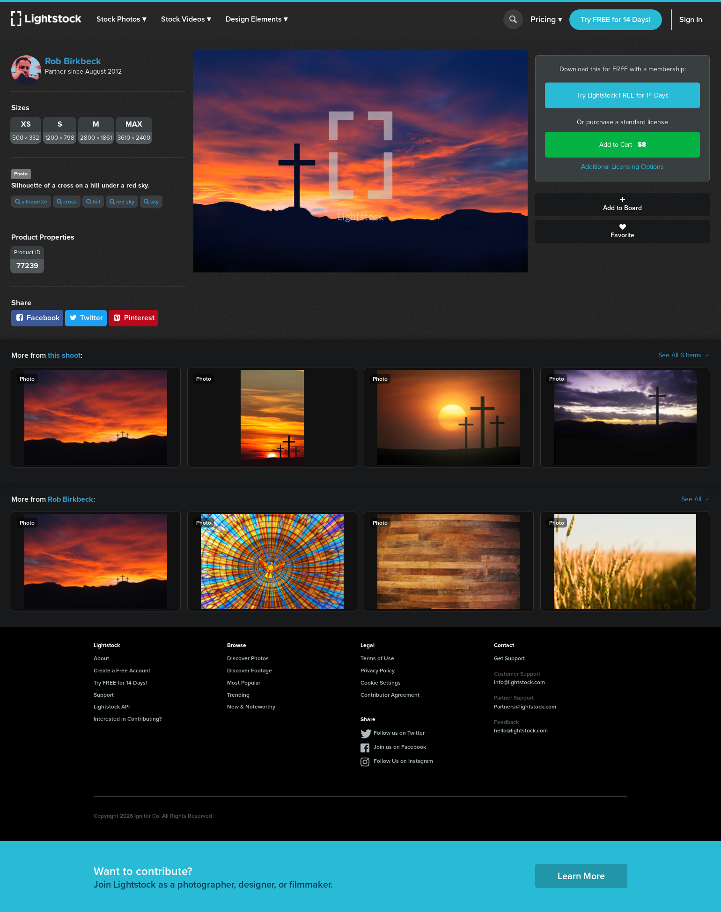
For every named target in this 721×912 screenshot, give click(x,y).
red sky (122, 201)
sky (151, 201)
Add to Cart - (622, 145)
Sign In (690, 19)
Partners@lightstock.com (525, 706)
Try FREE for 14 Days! (616, 19)
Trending (238, 694)
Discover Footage (249, 670)
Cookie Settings (380, 682)
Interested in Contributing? (128, 719)
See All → (695, 499)
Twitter (86, 317)
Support (104, 694)
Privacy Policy (377, 670)
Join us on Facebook (400, 747)
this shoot (64, 355)
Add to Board (622, 204)
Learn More (581, 875)
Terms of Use (377, 658)
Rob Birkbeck (73, 61)
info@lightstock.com (519, 682)
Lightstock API (112, 706)
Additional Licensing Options (622, 167)
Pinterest (133, 317)
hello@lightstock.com (521, 730)
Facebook (37, 317)
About (101, 658)
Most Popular (243, 682)
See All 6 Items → (684, 355)
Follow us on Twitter (399, 733)
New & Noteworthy (251, 706)
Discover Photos (248, 658)
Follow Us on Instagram (403, 761)
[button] (121, 19)
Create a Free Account (122, 670)
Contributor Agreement (389, 694)
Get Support (509, 658)
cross (67, 201)
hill (93, 201)
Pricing (546, 19)
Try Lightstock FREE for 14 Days (623, 95)
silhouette (31, 201)
